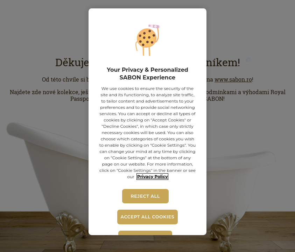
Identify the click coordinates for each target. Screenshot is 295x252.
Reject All (145, 196)
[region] (147, 121)
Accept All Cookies (148, 216)
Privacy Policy (152, 176)
